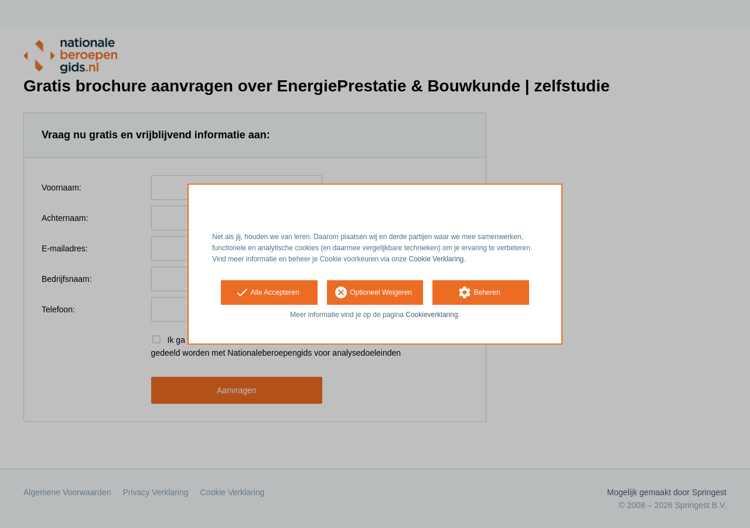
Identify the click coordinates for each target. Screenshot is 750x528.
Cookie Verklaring (436, 259)
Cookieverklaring (431, 315)
